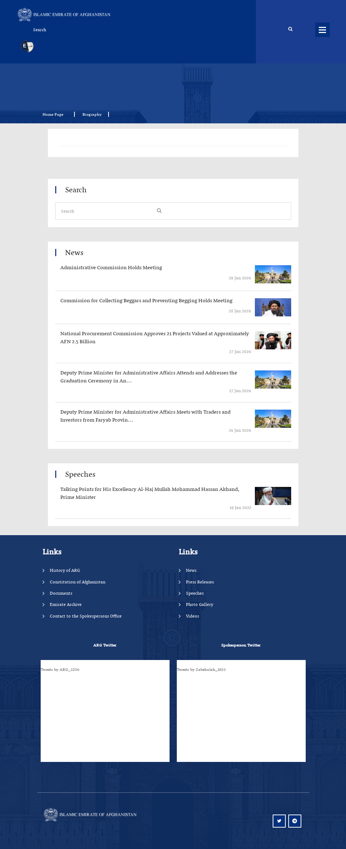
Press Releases (200, 582)
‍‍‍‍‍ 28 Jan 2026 (239, 311)
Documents (61, 593)
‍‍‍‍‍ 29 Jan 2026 (239, 278)
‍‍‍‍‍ (157, 268)
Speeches (195, 593)
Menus (322, 29)
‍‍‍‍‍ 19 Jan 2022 (239, 507)
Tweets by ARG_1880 (60, 669)
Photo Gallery (199, 604)
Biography (92, 114)
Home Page (55, 114)
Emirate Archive (66, 604)
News (191, 570)
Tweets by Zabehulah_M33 (201, 669)
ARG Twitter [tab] (104, 645)
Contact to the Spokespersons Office (86, 616)
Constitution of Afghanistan (77, 582)
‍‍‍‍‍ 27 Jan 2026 (239, 351)
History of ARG (65, 570)
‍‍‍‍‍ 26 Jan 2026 (239, 430)
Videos (192, 616)
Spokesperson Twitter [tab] (240, 645)
